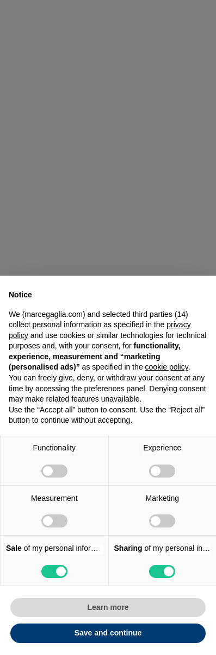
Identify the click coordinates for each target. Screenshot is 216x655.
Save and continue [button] (108, 632)
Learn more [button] (107, 607)
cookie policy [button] (166, 367)
